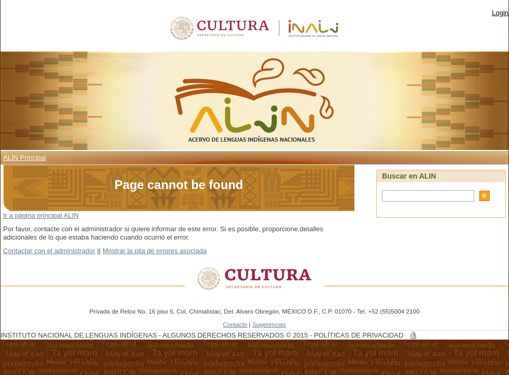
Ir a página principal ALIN (41, 215)
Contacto (235, 324)
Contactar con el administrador (49, 251)
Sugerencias (269, 324)
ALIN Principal (24, 157)
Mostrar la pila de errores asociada (155, 251)
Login (500, 13)
